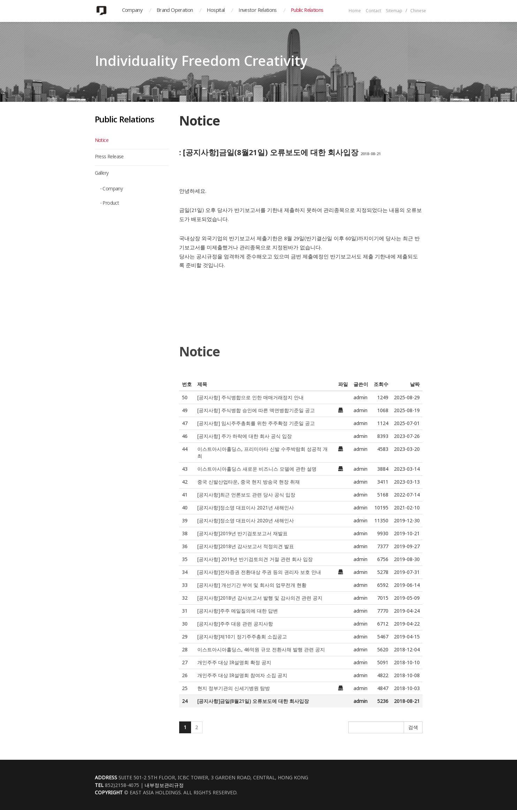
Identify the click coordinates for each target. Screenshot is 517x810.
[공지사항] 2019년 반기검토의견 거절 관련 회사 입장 (255, 559)
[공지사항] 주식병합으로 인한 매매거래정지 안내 (250, 397)
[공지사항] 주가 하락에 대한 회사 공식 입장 (244, 436)
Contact (373, 11)
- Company (111, 189)
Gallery (102, 173)
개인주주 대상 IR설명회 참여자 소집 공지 (242, 675)
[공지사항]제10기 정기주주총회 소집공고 (242, 636)
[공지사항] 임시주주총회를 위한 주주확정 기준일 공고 (256, 423)
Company (132, 10)
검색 (413, 727)
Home (355, 11)
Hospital (216, 10)
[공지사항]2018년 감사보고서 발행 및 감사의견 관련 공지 (259, 598)
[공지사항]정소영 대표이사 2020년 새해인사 (245, 520)
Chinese (418, 11)
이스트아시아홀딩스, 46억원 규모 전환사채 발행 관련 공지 (261, 649)
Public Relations (307, 10)
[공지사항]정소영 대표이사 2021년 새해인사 (245, 507)
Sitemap (394, 11)
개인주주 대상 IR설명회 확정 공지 (234, 662)
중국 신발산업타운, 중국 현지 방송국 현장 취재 (248, 481)
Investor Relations (257, 10)
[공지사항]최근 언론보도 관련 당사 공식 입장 (246, 494)
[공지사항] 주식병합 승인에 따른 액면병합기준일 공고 (256, 410)
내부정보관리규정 (164, 785)
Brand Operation (175, 10)
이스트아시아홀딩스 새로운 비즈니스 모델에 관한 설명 (257, 468)
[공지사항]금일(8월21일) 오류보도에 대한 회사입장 (253, 701)
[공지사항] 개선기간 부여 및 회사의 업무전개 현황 (251, 585)
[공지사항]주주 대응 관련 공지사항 (235, 623)
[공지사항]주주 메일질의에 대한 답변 (237, 610)
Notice (101, 141)
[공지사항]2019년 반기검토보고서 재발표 (242, 533)
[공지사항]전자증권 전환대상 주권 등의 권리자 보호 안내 (259, 572)
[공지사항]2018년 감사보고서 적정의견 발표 (245, 546)
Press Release (109, 157)
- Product (109, 203)
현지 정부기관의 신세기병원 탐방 (233, 688)
